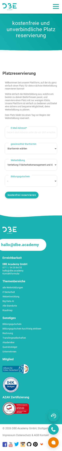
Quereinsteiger (9, 347)
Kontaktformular (11, 273)
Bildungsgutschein (20, 176)
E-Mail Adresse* (19, 128)
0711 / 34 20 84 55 (12, 267)
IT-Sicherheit (8, 292)
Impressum (9, 435)
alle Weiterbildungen (12, 287)
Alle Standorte (9, 305)
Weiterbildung (18, 160)
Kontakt (44, 435)
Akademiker (8, 342)
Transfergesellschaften (14, 337)
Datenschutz (23, 435)
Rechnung (7, 333)
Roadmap (7, 310)
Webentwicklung (10, 296)
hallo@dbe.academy (12, 270)
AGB (36, 435)
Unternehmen (9, 351)
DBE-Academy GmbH (24, 428)
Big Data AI (8, 301)
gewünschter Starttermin (23, 144)
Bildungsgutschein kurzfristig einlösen (21, 328)
